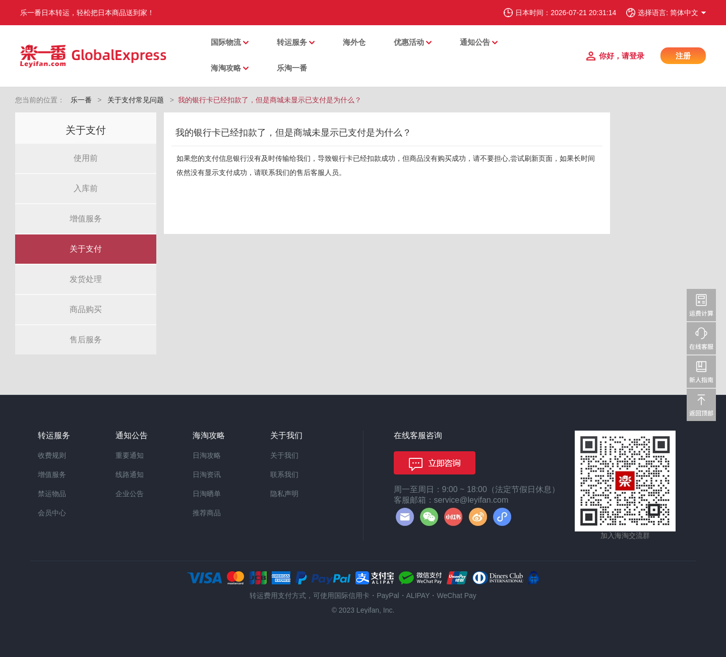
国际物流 (226, 42)
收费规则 (52, 455)
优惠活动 (409, 42)
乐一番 (81, 100)
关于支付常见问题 (135, 100)
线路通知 (129, 474)
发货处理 (86, 279)
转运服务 (292, 42)
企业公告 (129, 494)
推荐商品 (207, 513)
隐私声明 (284, 494)
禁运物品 (52, 494)
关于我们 (284, 455)
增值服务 (86, 218)
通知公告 (475, 42)
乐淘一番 (292, 68)
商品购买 (86, 309)
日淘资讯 (207, 474)
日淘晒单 (207, 494)
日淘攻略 (207, 455)
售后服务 (86, 339)
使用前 (86, 158)
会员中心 (52, 513)
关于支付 (86, 249)
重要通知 (129, 455)
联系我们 (284, 474)
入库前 (86, 188)
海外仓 (354, 42)
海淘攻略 (226, 68)
